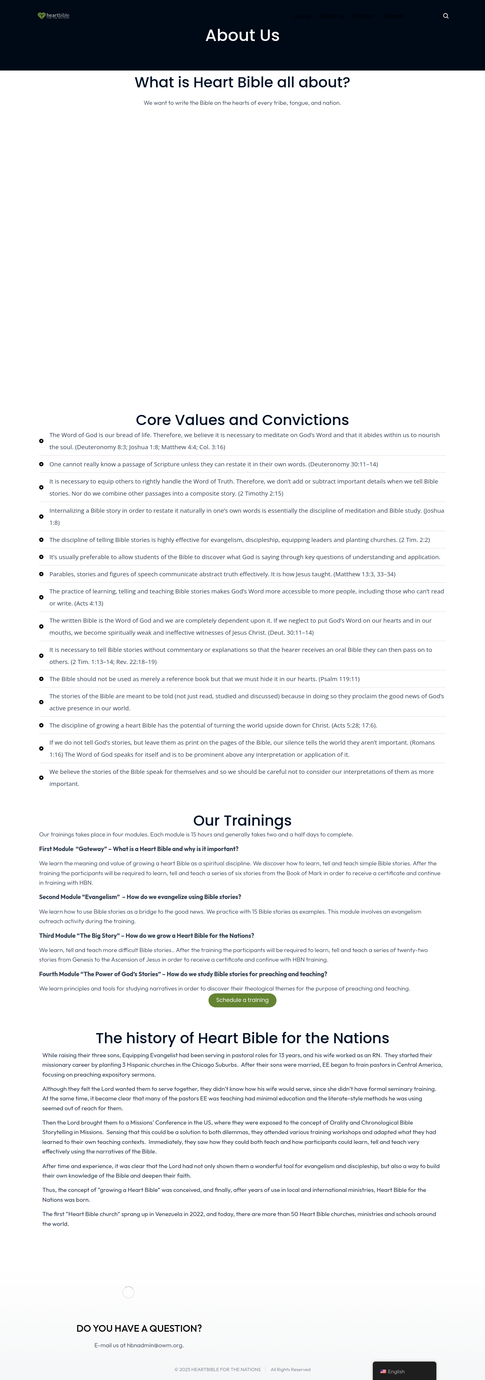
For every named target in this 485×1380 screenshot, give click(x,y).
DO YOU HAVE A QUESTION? (139, 1328)
